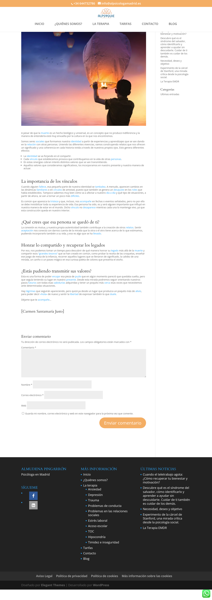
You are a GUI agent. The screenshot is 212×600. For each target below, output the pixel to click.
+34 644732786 (84, 3)
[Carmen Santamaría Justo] (42, 311)
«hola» (43, 294)
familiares (42, 189)
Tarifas (88, 548)
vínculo (33, 159)
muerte (45, 133)
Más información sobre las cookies (147, 576)
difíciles (75, 196)
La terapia (90, 485)
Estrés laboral (97, 520)
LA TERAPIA (100, 24)
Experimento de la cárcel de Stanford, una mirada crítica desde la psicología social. (174, 72)
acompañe (86, 201)
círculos (57, 189)
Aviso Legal (44, 576)
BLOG (173, 24)
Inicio (87, 474)
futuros (32, 282)
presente (71, 279)
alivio (138, 291)
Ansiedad (94, 489)
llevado (97, 233)
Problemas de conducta (104, 506)
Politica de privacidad (71, 576)
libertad (74, 294)
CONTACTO (150, 24)
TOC (91, 531)
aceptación (27, 230)
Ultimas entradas (169, 94)
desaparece (89, 207)
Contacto (89, 553)
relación (31, 144)
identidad (76, 141)
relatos (129, 227)
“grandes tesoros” (48, 253)
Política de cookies (104, 576)
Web (23, 405)
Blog (86, 559)
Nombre (26, 384)
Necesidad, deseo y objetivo (170, 62)
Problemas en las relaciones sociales (108, 513)
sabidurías (59, 282)
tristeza (54, 201)
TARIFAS (125, 24)
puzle (78, 276)
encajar (56, 276)
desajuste (119, 189)
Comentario (28, 347)
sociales (40, 141)
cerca (107, 282)
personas (116, 159)
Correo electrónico (32, 395)
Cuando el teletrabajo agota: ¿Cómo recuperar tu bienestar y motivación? (165, 478)
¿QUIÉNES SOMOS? (68, 24)
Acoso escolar (97, 526)
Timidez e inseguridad (103, 542)
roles (134, 189)
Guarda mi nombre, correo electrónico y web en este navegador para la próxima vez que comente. (79, 413)
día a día (111, 192)
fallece (42, 186)
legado (114, 250)
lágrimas (30, 291)
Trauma (93, 500)
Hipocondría (96, 537)
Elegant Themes (53, 585)
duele (113, 294)
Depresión (95, 495)
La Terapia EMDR (169, 81)
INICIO (39, 24)
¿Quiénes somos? (95, 480)
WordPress (101, 585)
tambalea (100, 186)
